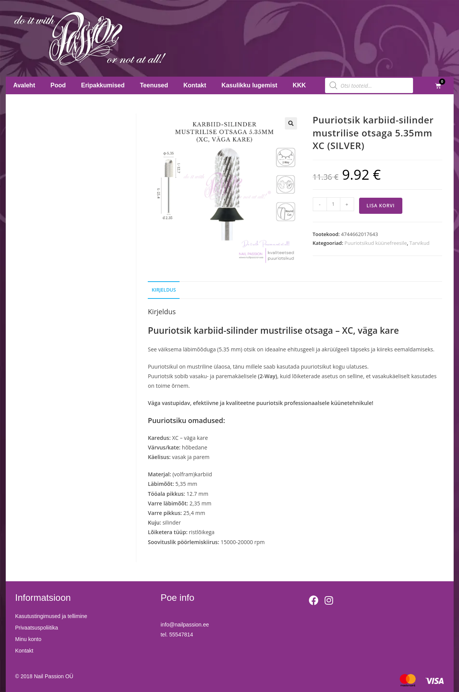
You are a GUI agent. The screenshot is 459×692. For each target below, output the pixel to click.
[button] (291, 123)
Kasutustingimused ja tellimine (51, 616)
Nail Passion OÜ (54, 676)
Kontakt (194, 85)
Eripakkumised (103, 85)
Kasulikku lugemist (250, 85)
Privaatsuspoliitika (36, 628)
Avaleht (24, 85)
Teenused (154, 85)
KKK (299, 85)
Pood (58, 85)
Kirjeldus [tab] (164, 290)
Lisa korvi (381, 205)
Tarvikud (420, 242)
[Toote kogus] (333, 204)
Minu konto (28, 639)
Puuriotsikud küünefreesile (376, 242)
